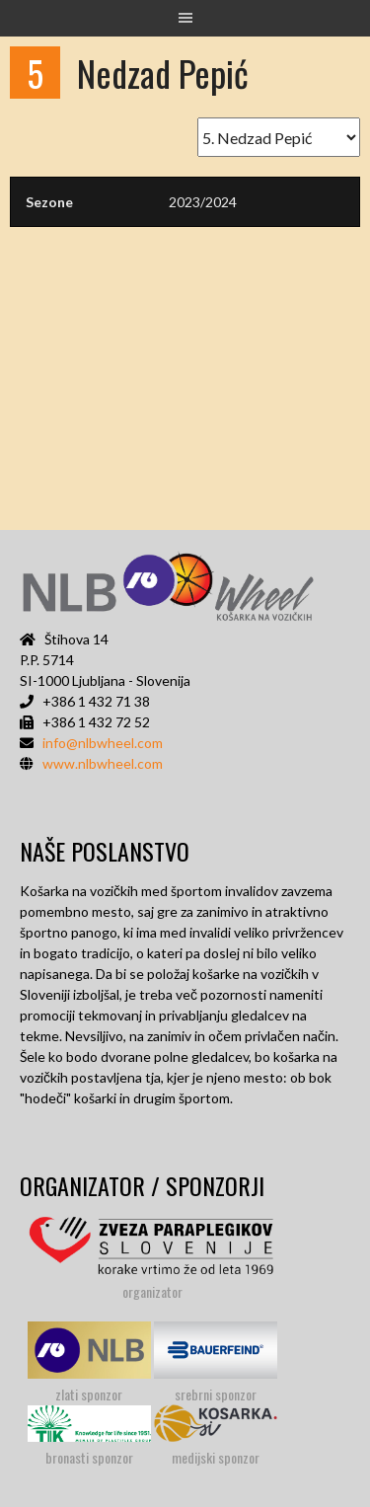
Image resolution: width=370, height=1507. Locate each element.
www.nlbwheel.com (102, 763)
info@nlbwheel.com (102, 742)
